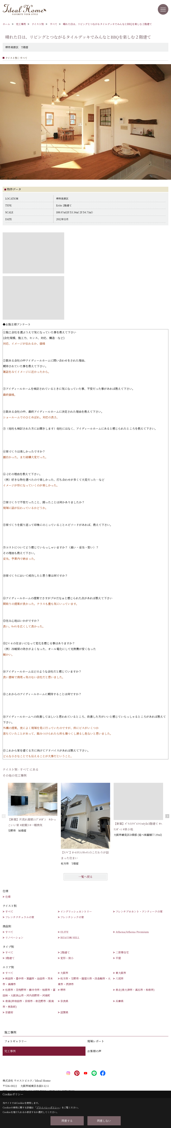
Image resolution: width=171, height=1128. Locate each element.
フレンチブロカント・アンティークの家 (139, 911)
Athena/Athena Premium (132, 932)
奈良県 (64, 1001)
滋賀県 (64, 1012)
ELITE (64, 932)
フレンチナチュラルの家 (19, 917)
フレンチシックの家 (72, 917)
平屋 (118, 958)
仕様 (8, 896)
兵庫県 (120, 1001)
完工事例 (10, 1051)
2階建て (65, 952)
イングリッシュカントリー (76, 911)
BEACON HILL (69, 937)
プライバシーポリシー (47, 1107)
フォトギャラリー (15, 1041)
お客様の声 (94, 1051)
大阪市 (64, 973)
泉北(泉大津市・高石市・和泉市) (135, 990)
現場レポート (95, 1041)
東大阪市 (121, 973)
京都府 (9, 1012)
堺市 (63, 990)
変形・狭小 (67, 958)
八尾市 (120, 978)
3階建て (10, 958)
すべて (9, 911)
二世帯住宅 (122, 952)
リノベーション (14, 937)
